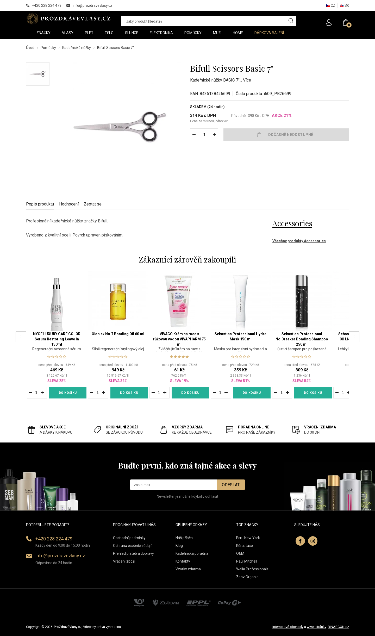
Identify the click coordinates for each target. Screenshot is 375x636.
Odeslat (231, 484)
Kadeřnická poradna (192, 553)
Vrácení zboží (124, 561)
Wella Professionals (252, 569)
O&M (240, 553)
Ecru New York (248, 538)
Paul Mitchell (246, 561)
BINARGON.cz (338, 627)
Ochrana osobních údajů (133, 546)
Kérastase (244, 546)
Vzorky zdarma (188, 569)
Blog (179, 546)
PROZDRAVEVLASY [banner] (68, 18)
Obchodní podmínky (129, 538)
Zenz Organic (247, 577)
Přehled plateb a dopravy (133, 553)
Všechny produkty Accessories (299, 241)
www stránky (316, 627)
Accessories (292, 223)
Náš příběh (184, 538)
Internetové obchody (287, 627)
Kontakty (183, 561)
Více (247, 80)
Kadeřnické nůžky (76, 48)
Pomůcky (48, 48)
